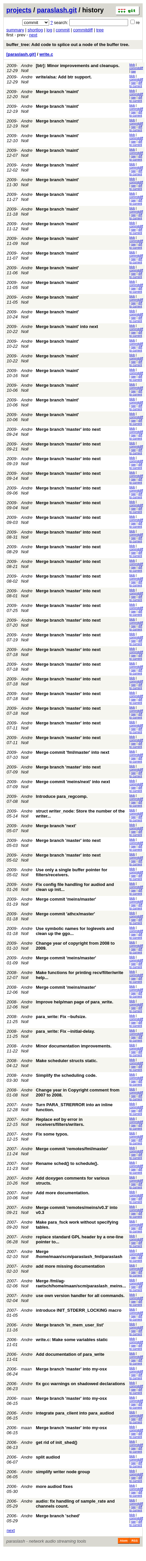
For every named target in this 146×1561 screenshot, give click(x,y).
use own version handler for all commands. (80, 1295)
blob (132, 64)
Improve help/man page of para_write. (74, 1001)
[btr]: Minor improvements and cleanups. (77, 65)
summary (15, 29)
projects (19, 10)
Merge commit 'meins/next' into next (73, 781)
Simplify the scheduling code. (66, 1075)
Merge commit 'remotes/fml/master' (72, 1148)
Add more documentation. (62, 1192)
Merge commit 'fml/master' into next (72, 752)
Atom (123, 1540)
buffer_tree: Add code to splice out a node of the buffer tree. (67, 44)
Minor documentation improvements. (73, 1045)
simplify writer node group (63, 1471)
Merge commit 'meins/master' (66, 899)
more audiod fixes (54, 1486)
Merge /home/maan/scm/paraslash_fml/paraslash (79, 1254)
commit (63, 29)
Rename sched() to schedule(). (67, 1163)
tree (100, 29)
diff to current (135, 84)
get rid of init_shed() (56, 1442)
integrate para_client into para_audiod (75, 1413)
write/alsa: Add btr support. (64, 76)
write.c (46, 54)
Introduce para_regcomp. (62, 796)
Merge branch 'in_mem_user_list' (70, 1324)
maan (26, 1368)
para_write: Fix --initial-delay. (65, 1031)
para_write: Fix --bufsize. (61, 1016)
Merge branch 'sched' (58, 1515)
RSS (134, 1540)
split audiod (48, 1457)
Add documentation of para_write (70, 1354)
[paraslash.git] (21, 54)
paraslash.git (57, 10)
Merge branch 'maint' (57, 91)
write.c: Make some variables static (72, 1339)
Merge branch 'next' (56, 825)
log (49, 29)
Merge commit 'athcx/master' (65, 913)
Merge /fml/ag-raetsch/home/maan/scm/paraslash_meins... (81, 1283)
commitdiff (83, 29)
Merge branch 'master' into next (68, 429)
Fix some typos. (52, 1134)
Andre (27, 1310)
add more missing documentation (70, 1266)
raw (133, 71)
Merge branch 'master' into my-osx (71, 1368)
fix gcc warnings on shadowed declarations (80, 1383)
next (33, 34)
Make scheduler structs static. (67, 1060)
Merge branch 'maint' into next (67, 326)
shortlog (35, 29)
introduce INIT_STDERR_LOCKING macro (78, 1310)
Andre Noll (27, 68)
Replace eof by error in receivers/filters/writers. (60, 1122)
